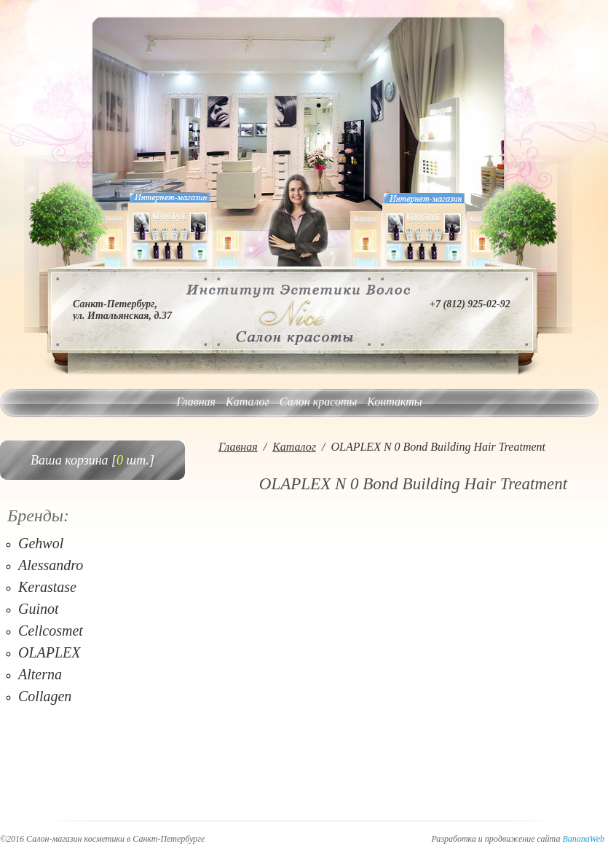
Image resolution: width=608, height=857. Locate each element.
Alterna (40, 674)
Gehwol (40, 543)
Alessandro (50, 565)
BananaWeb (583, 839)
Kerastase (47, 587)
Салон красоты (318, 401)
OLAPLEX (49, 652)
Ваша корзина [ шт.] (92, 460)
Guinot (38, 609)
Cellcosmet (50, 631)
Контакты (394, 401)
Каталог (247, 401)
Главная (196, 401)
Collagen (44, 696)
